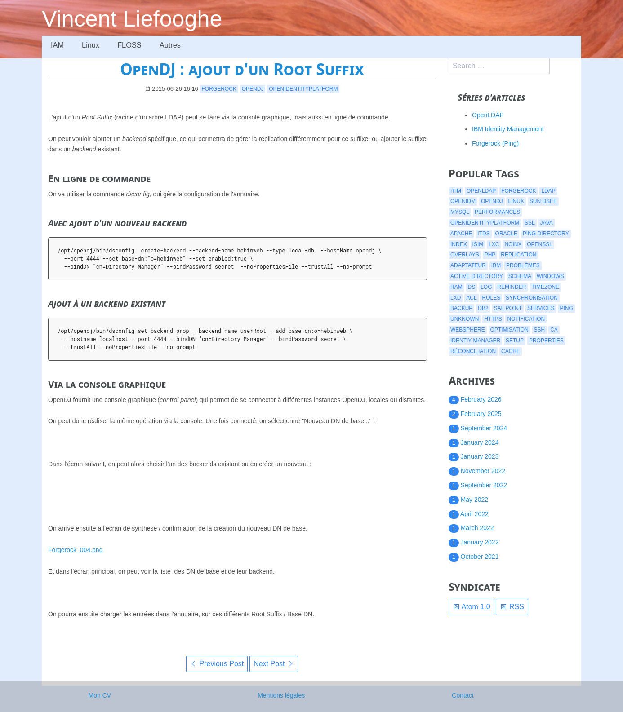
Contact (462, 695)
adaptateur (468, 265)
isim (478, 244)
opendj (253, 89)
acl (471, 298)
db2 (483, 308)
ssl (530, 223)
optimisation (509, 330)
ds (472, 287)
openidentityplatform (303, 89)
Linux (91, 45)
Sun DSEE (543, 201)
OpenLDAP (488, 115)
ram (456, 287)
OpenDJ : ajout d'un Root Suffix (242, 69)
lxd (455, 298)
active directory (476, 276)
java (546, 223)
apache (461, 233)
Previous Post (217, 664)
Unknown (464, 319)
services (540, 308)
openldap (481, 191)
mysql (459, 212)
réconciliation (473, 351)
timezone (545, 287)
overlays (464, 255)
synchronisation (532, 298)
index (458, 244)
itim (455, 191)
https (493, 319)
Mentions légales (281, 695)
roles (491, 298)
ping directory (546, 233)
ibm (496, 265)
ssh (539, 330)
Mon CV (100, 695)
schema (519, 276)
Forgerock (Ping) (495, 143)
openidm (463, 201)
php (490, 255)
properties (546, 340)
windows (550, 276)
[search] (499, 66)
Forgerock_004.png (75, 549)
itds (483, 233)
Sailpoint (508, 308)
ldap (548, 191)
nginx (512, 244)
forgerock (218, 89)
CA (554, 330)
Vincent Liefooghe (132, 19)
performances (497, 212)
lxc (494, 244)
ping (566, 308)
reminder (511, 287)
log (486, 287)
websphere (467, 330)
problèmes (523, 265)
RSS (512, 606)
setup (515, 340)
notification (526, 319)
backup (461, 308)
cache (510, 351)
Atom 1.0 (471, 606)
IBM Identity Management (508, 129)
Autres (172, 45)
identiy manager (475, 340)
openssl (539, 244)
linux (516, 201)
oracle (506, 233)
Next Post (274, 664)
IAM (57, 45)
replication (518, 255)
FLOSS (130, 45)
